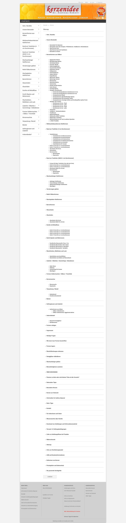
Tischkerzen (53, 112)
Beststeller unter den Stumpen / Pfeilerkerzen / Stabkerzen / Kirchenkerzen (69, 46)
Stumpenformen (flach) (59, 95)
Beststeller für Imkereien (56, 45)
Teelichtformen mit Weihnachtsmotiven (63, 140)
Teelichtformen (54, 134)
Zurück (50, 476)
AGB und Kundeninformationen (56, 455)
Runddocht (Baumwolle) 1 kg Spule (59, 248)
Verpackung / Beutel (52, 289)
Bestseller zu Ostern (55, 51)
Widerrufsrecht (51, 439)
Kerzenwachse (53, 152)
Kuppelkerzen (53, 75)
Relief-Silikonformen (53, 194)
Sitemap (49, 444)
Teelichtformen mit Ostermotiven (61, 139)
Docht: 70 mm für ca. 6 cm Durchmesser (60, 166)
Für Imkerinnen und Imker (54, 413)
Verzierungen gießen (53, 189)
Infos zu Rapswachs (69, 498)
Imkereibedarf (51, 315)
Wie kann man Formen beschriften (57, 341)
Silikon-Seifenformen (58, 311)
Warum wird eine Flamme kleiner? (72, 501)
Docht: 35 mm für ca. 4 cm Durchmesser (60, 145)
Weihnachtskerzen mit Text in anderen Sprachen (62, 119)
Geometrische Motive (55, 67)
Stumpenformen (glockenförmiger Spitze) (63, 96)
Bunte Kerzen (89, 490)
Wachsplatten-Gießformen (54, 199)
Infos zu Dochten (68, 496)
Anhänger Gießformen (55, 181)
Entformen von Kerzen (53, 460)
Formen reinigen (51, 325)
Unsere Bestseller (52, 40)
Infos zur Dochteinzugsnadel (55, 450)
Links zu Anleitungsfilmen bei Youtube (58, 434)
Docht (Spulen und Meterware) (55, 238)
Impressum (50, 330)
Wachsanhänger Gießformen (55, 176)
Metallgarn (52, 186)
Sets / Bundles (51, 34)
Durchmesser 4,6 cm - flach (60, 106)
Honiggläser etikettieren (54, 356)
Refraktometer (53, 322)
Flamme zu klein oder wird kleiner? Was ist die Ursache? (63, 377)
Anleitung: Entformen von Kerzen (72, 506)
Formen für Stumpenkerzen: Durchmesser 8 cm (65, 93)
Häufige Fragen (51, 336)
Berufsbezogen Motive (55, 61)
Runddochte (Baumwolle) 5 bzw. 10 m (59, 243)
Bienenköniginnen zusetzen (55, 367)
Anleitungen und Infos (69, 488)
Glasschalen (53, 150)
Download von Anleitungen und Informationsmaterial (62, 424)
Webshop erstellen (57, 521)
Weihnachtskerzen (54, 114)
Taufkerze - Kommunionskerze (57, 111)
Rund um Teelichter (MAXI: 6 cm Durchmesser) (60, 158)
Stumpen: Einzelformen (56, 90)
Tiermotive (52, 109)
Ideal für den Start (54, 48)
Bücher (49, 299)
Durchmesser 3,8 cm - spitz (60, 104)
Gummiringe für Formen (56, 269)
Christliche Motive (54, 63)
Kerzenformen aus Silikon (54, 54)
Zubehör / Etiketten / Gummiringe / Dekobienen (60, 261)
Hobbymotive (53, 71)
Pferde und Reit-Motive (56, 85)
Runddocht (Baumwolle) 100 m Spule (59, 244)
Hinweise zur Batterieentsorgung (29, 505)
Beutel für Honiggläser (55, 320)
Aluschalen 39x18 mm (55, 148)
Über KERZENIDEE (47, 488)
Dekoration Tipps (51, 382)
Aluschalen (50, 215)
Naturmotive (53, 80)
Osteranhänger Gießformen (57, 183)
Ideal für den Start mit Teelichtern (58, 50)
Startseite (25, 21)
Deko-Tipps (50, 403)
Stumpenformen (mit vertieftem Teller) (63, 98)
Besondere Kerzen (52, 387)
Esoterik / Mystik (54, 64)
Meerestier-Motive (54, 77)
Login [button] (92, 2)
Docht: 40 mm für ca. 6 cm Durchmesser (60, 165)
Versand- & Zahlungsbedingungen (56, 429)
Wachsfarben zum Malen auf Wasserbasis (60, 257)
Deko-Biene (53, 266)
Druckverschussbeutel (55, 295)
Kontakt (49, 408)
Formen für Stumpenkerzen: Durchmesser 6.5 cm (65, 92)
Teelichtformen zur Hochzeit (60, 142)
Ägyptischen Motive (55, 59)
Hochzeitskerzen (54, 72)
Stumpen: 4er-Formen (55, 101)
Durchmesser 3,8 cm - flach (60, 103)
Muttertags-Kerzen (55, 79)
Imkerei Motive (53, 74)
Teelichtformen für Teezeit (60, 144)
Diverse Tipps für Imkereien (71, 516)
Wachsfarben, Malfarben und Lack (57, 251)
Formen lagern (51, 346)
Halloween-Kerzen (54, 69)
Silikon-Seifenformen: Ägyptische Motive (63, 312)
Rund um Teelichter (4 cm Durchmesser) (58, 129)
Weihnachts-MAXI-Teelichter (57, 116)
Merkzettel (99, 2)
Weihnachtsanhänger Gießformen (58, 184)
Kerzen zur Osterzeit (52, 393)
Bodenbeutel (53, 294)
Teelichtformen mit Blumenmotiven (62, 136)
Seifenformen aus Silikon (56, 309)
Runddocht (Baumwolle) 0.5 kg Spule (59, 246)
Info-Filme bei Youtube (69, 490)
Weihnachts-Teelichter (55, 117)
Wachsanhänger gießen (53, 361)
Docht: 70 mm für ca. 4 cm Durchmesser (60, 147)
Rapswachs (56, 155)
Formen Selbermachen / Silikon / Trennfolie (59, 274)
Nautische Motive (54, 82)
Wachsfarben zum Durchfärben (57, 256)
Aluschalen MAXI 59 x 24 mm (57, 168)
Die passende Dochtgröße (54, 470)
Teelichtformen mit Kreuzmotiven (61, 137)
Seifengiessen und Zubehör (55, 304)
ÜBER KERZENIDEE (52, 372)
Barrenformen (51, 204)
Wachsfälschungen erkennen (55, 351)
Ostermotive (53, 84)
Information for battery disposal (56, 398)
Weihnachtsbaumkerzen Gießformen (57, 124)
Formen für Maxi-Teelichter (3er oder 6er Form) (62, 163)
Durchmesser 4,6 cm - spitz (60, 108)
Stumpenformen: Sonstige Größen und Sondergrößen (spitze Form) (70, 100)
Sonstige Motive (54, 88)
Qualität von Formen (48, 494)
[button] (86, 2)
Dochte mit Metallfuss (53, 225)
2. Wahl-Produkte (54, 120)
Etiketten (52, 267)
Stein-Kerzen (53, 87)
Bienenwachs (56, 153)
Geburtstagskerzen (55, 66)
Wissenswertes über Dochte (55, 419)
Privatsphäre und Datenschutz (55, 465)
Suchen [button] (81, 2)
